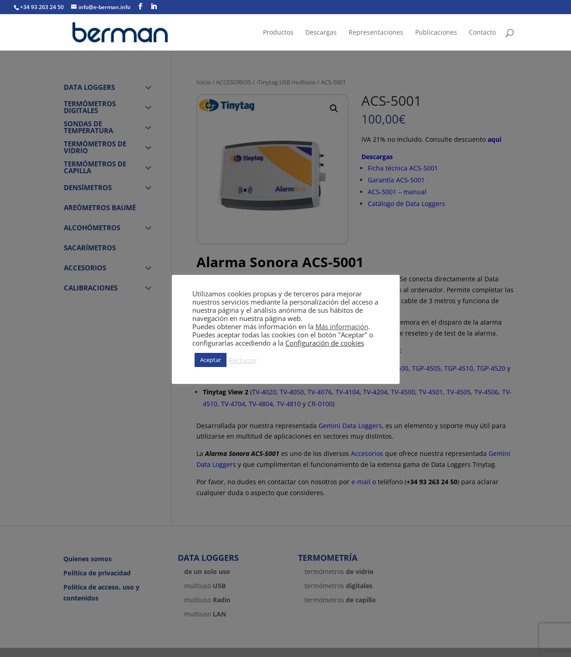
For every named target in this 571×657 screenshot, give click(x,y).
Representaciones (376, 32)
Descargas (321, 32)
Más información (341, 326)
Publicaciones (436, 32)
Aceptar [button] (210, 360)
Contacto (482, 32)
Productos (278, 32)
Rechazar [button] (243, 360)
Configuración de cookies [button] (324, 342)
